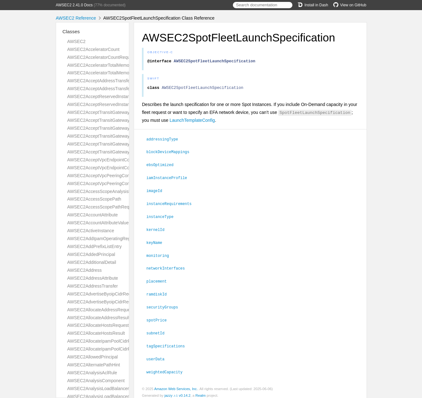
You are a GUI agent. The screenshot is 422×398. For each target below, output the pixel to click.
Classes (71, 31)
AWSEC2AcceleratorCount (93, 49)
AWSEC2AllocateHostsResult (96, 333)
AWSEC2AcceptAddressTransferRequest (107, 80)
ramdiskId (159, 292)
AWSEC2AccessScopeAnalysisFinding (105, 191)
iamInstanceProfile (169, 178)
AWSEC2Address (84, 270)
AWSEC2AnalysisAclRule (92, 372)
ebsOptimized (163, 165)
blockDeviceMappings (170, 153)
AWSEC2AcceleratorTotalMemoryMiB (103, 65)
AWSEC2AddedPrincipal (91, 254)
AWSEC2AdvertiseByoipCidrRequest (103, 293)
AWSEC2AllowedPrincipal (92, 356)
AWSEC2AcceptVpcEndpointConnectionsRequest (116, 159)
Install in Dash (312, 5)
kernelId (158, 229)
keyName (157, 241)
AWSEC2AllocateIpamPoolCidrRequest (105, 341)
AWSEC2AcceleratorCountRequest (101, 57)
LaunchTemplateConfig (192, 122)
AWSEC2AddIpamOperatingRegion (101, 238)
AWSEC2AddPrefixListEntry (94, 246)
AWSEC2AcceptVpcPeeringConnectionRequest (113, 175)
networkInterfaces (168, 266)
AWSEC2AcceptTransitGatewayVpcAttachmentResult (119, 151)
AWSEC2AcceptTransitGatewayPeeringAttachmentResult (123, 136)
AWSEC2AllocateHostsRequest (98, 325)
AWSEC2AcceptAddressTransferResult (105, 88)
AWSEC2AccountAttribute (92, 214)
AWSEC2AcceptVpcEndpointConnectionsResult (114, 167)
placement (159, 279)
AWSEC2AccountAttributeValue (98, 222)
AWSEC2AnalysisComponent (96, 380)
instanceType (163, 216)
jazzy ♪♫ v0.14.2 (177, 391)
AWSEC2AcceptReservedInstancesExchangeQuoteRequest (125, 96)
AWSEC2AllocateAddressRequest (100, 309)
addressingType (165, 140)
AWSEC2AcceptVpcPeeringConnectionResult (111, 183)
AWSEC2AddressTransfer (92, 286)
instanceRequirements (172, 203)
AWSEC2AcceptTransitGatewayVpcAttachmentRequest (121, 143)
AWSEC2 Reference (76, 18)
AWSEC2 (76, 41)
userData (158, 355)
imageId (157, 191)
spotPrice (159, 317)
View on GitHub (349, 5)
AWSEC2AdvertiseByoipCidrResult (101, 301)
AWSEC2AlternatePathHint (93, 364)
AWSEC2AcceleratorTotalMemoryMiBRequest (112, 72)
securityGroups (165, 304)
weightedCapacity (167, 367)
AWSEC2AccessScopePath (94, 199)
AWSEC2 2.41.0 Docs (74, 5)
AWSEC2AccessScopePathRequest (102, 206)
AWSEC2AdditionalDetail (91, 262)
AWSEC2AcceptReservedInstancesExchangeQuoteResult (124, 104)
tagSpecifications (168, 342)
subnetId (158, 330)
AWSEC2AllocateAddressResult (98, 317)
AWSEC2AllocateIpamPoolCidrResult (103, 348)
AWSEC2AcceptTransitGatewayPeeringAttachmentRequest (125, 128)
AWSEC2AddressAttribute (92, 278)
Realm (200, 391)
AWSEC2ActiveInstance (90, 230)
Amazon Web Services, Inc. (176, 385)
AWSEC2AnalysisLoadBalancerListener (105, 388)
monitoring (160, 254)
